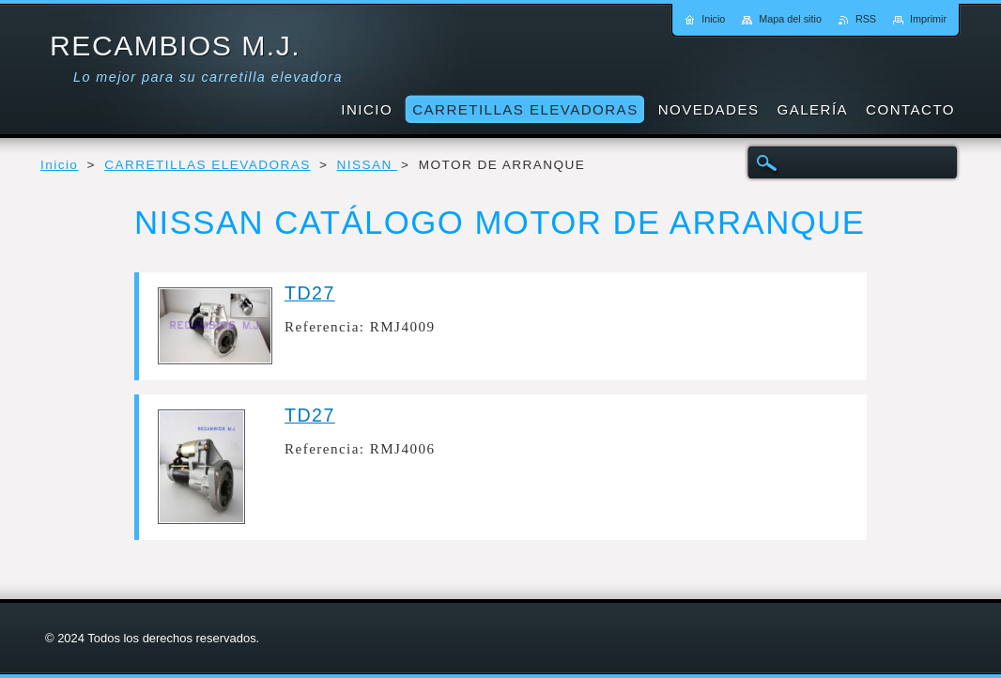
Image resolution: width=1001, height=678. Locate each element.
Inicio (59, 165)
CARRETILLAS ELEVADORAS (207, 165)
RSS (865, 18)
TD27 (310, 293)
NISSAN (367, 165)
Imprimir (928, 18)
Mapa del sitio (790, 18)
